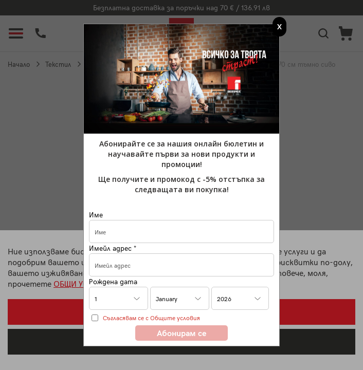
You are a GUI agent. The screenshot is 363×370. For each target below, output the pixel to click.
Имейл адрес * (112, 248)
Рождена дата (113, 281)
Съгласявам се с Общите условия (151, 317)
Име (96, 214)
